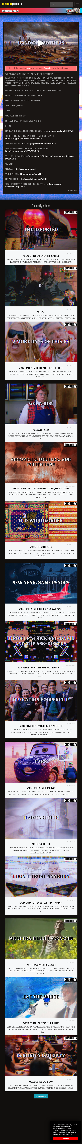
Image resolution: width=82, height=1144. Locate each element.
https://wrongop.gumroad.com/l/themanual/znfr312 (39, 143)
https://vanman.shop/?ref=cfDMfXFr (32, 174)
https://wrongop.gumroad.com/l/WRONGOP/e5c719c (22, 151)
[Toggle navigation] (77, 4)
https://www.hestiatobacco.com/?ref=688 (33, 179)
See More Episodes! (41, 1096)
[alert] (41, 10)
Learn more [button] (69, 1134)
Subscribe (47, 68)
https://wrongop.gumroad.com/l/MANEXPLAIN (59, 131)
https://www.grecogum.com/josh (25, 169)
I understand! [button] (65, 1138)
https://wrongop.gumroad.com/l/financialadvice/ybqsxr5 (23, 138)
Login (28, 68)
